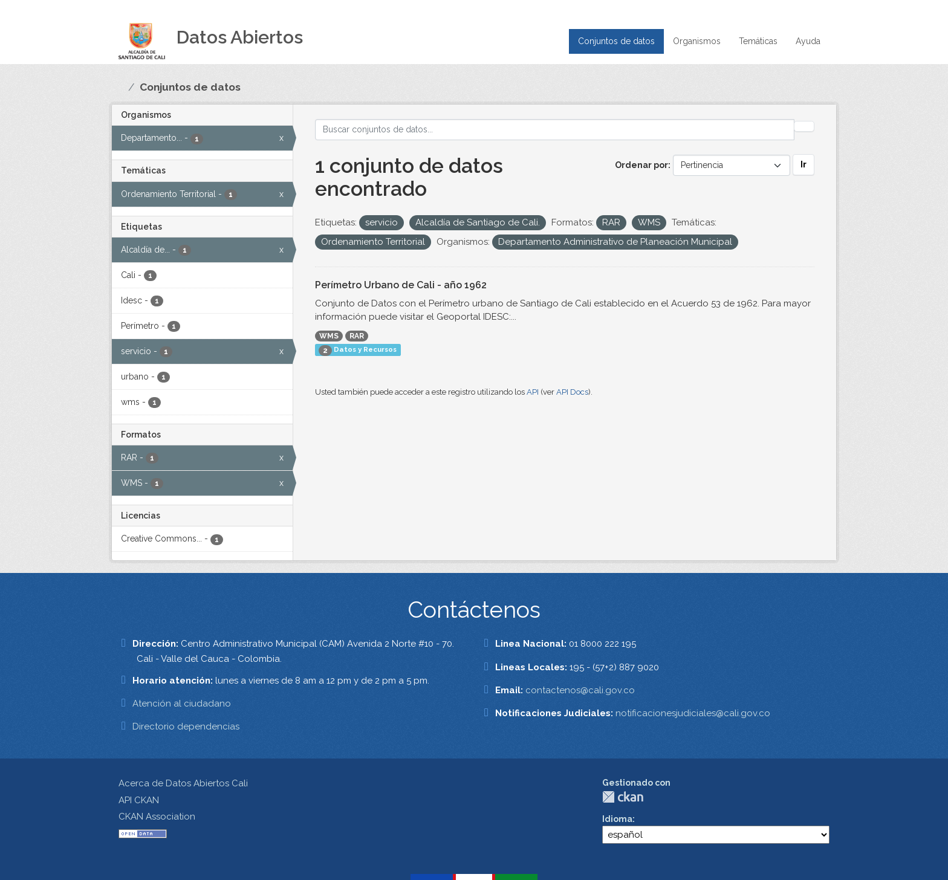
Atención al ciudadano (181, 703)
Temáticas (758, 41)
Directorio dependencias (185, 726)
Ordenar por (641, 165)
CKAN (622, 797)
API (533, 391)
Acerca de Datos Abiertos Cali (183, 783)
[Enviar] (804, 126)
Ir (803, 164)
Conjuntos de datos (616, 41)
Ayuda (808, 41)
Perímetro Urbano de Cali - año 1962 (401, 285)
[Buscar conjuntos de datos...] (555, 129)
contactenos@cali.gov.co (580, 690)
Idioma (617, 819)
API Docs (572, 391)
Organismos (697, 41)
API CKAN (138, 800)
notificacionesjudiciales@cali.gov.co (692, 713)
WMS (329, 336)
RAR (356, 336)
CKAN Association (156, 816)
